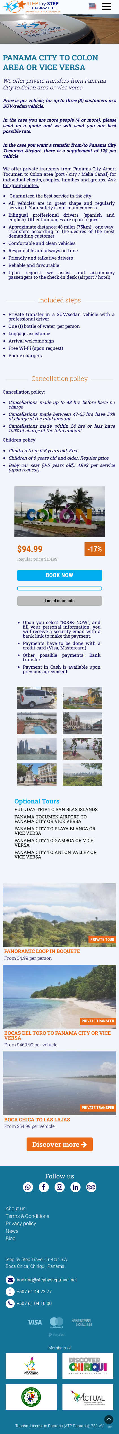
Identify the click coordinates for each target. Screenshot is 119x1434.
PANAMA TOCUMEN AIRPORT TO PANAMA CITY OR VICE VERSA (50, 819)
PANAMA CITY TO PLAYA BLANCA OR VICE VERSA (55, 830)
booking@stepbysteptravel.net (41, 1280)
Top (108, 1421)
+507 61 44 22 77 (29, 1291)
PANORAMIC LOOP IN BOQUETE (42, 951)
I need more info (60, 600)
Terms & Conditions (27, 1216)
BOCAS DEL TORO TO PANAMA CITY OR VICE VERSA (57, 1035)
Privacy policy (21, 1223)
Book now (59, 575)
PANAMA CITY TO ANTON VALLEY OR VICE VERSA (55, 854)
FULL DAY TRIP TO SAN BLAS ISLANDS (56, 809)
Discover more (59, 1144)
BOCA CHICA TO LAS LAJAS (37, 1119)
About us (15, 1208)
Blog (11, 1238)
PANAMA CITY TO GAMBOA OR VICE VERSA (53, 842)
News (12, 1231)
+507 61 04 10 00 (29, 1303)
